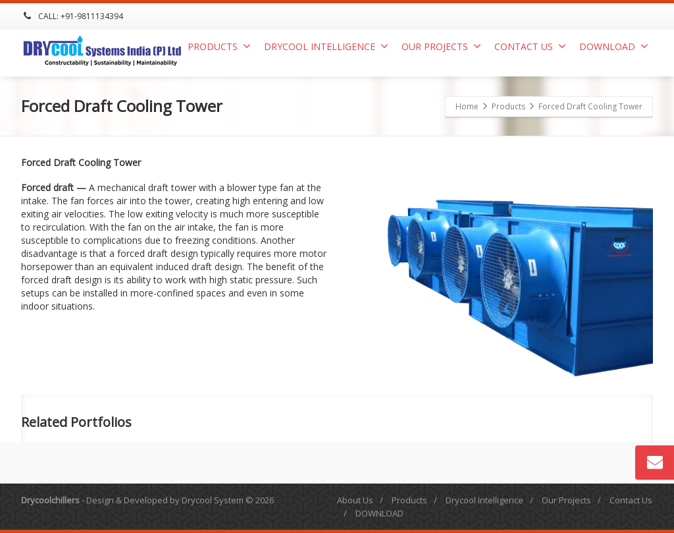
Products (219, 46)
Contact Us (530, 46)
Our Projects (441, 46)
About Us (355, 500)
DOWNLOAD (613, 46)
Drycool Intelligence (326, 46)
